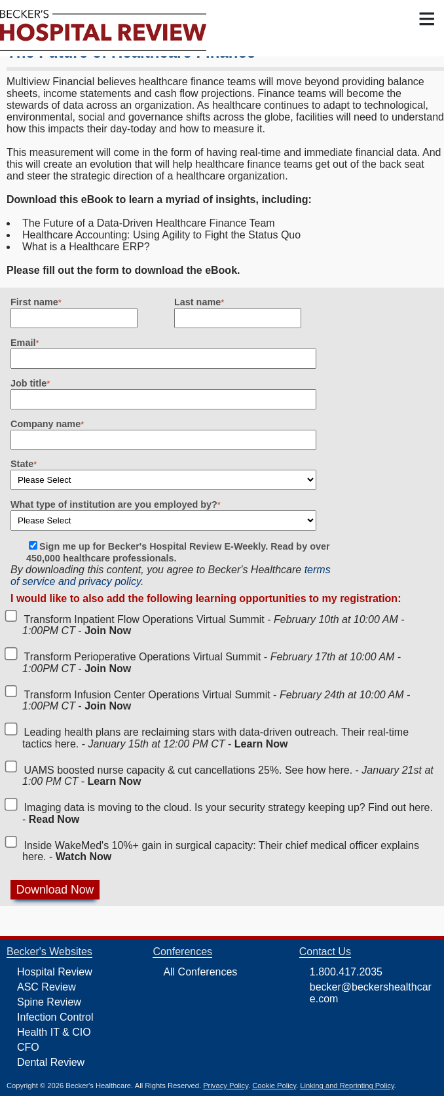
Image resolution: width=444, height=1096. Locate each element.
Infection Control (55, 1017)
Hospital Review (54, 971)
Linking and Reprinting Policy (347, 1085)
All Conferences (200, 971)
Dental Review (50, 1062)
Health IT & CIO (54, 1032)
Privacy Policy (225, 1085)
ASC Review (46, 986)
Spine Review (49, 1002)
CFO (28, 1047)
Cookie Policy (274, 1085)
